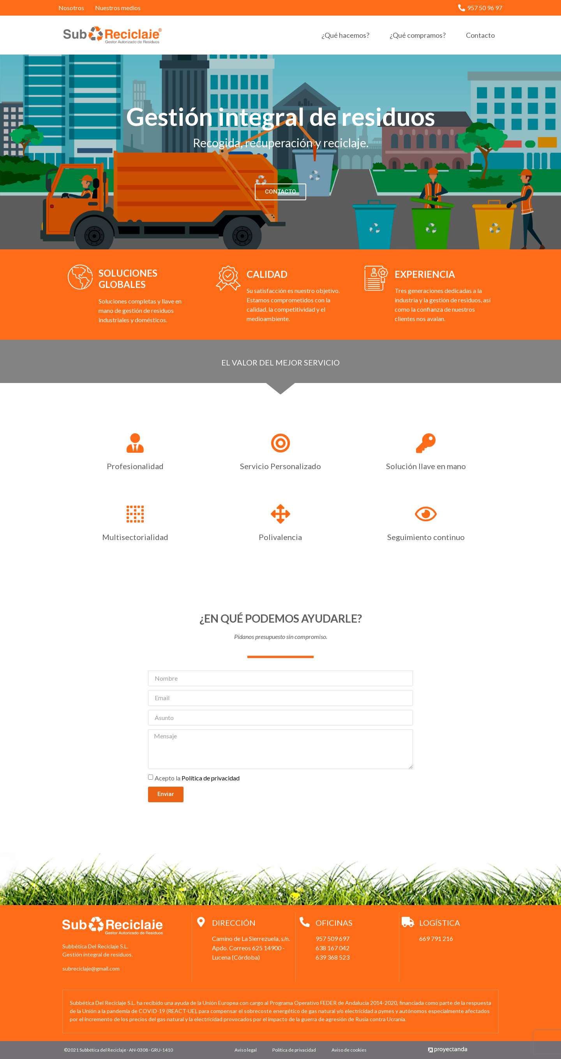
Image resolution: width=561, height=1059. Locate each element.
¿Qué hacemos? (345, 35)
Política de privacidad (211, 777)
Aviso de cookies (349, 1050)
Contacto (480, 35)
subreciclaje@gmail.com (91, 968)
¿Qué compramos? (418, 35)
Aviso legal (246, 1050)
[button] (280, 192)
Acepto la (197, 777)
